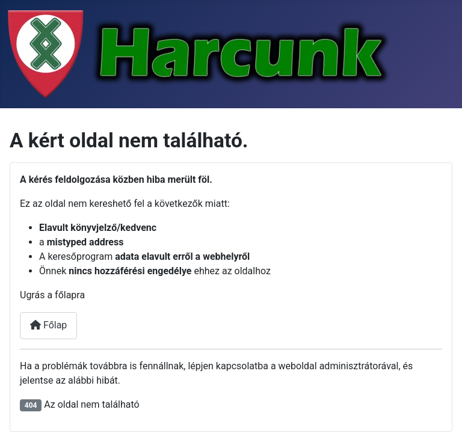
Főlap (48, 325)
